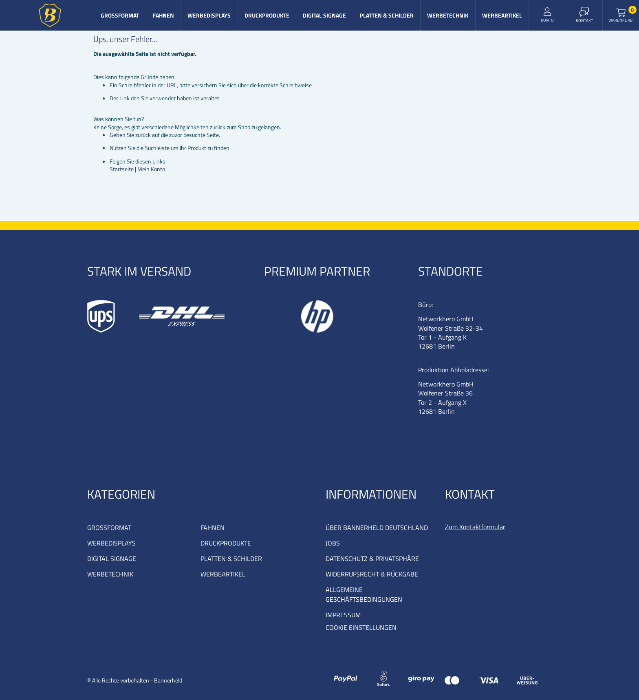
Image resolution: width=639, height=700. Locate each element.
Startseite (122, 169)
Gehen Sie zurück (130, 134)
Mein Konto (151, 169)
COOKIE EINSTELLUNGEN (361, 627)
